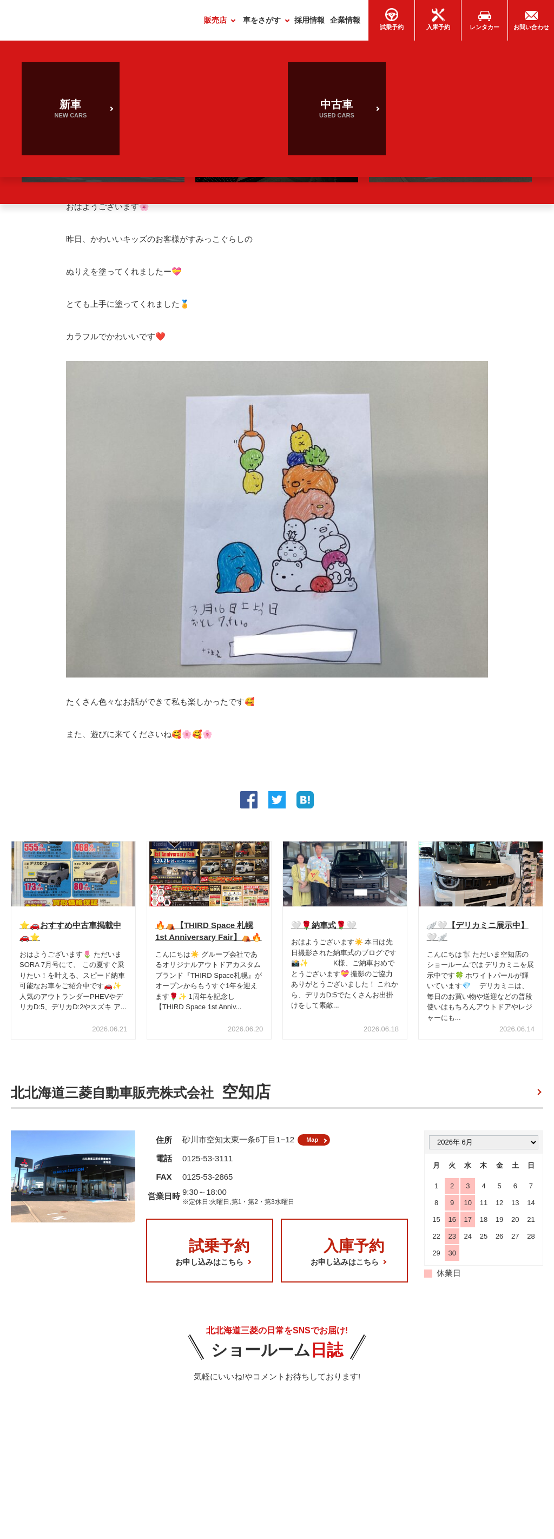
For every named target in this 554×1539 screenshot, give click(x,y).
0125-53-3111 (207, 1166)
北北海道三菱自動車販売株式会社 (141, 1096)
